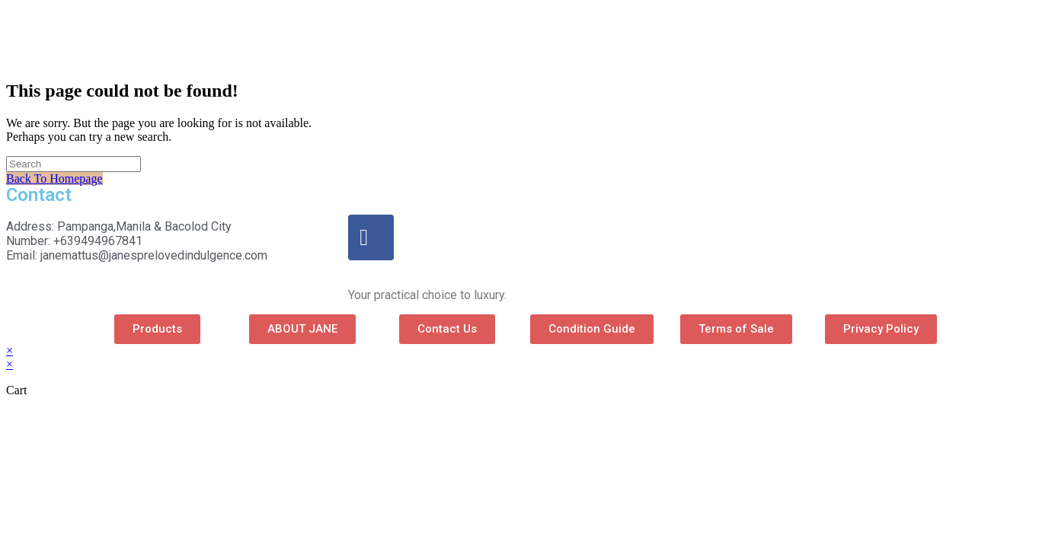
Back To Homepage (54, 178)
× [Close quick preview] (9, 350)
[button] (157, 329)
